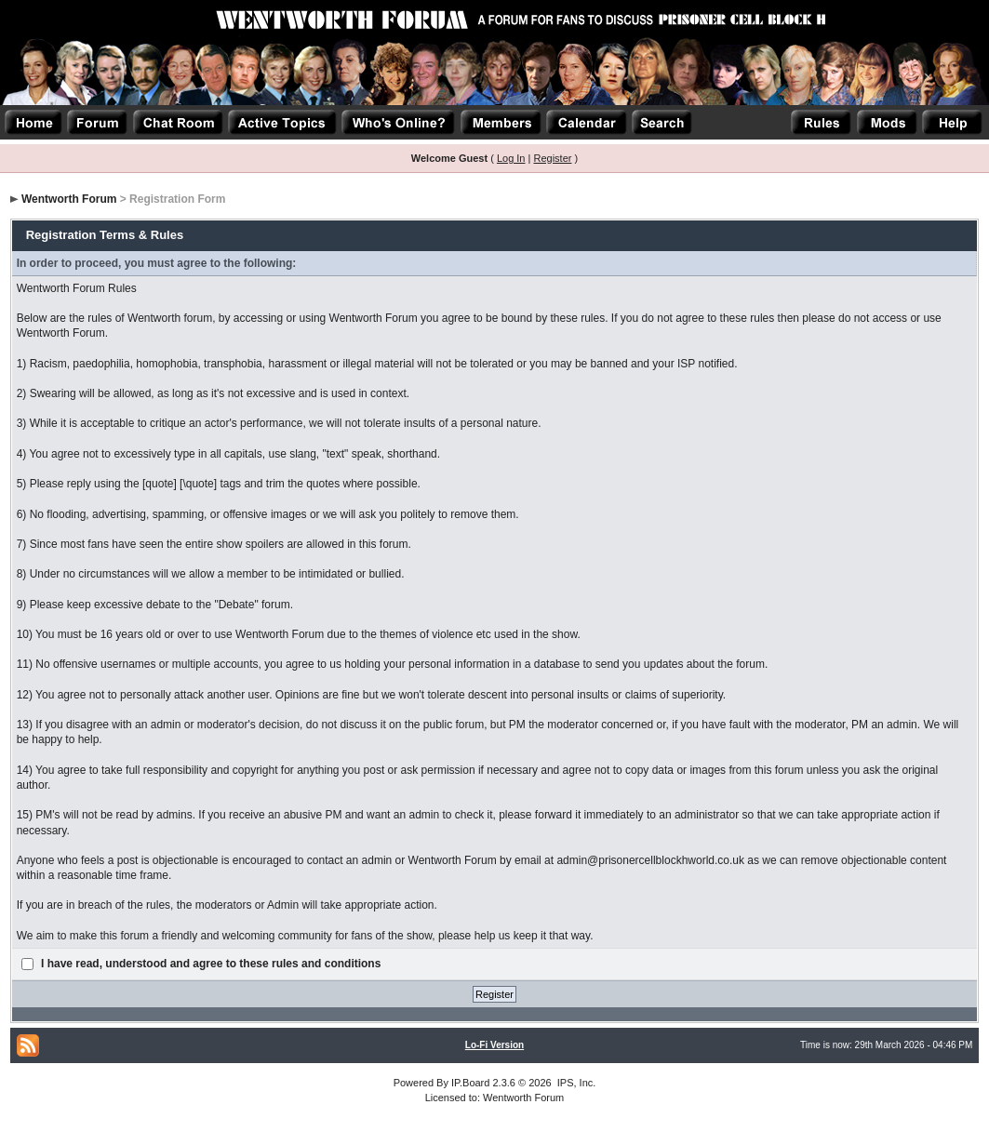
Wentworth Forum (68, 199)
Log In (511, 158)
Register (552, 158)
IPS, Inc (575, 1082)
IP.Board (470, 1082)
